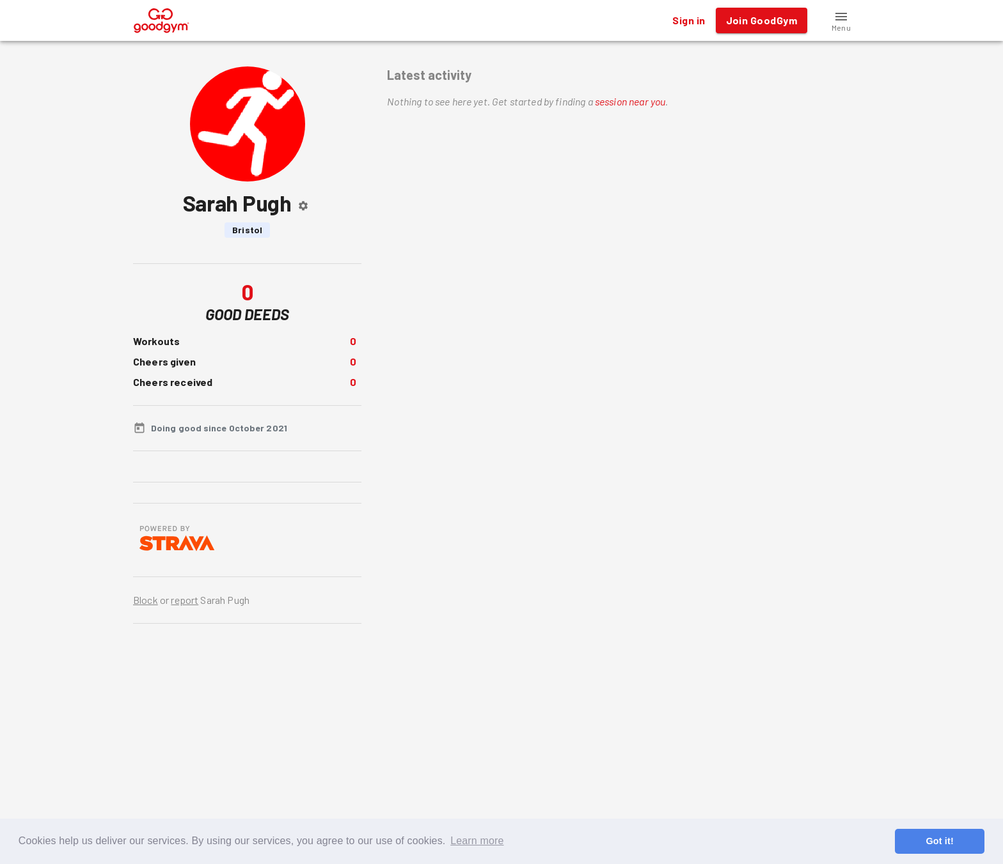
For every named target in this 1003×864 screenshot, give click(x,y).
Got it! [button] (939, 841)
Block (145, 600)
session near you (630, 101)
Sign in (688, 20)
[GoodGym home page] (161, 19)
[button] (841, 20)
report (184, 600)
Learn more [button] (476, 840)
